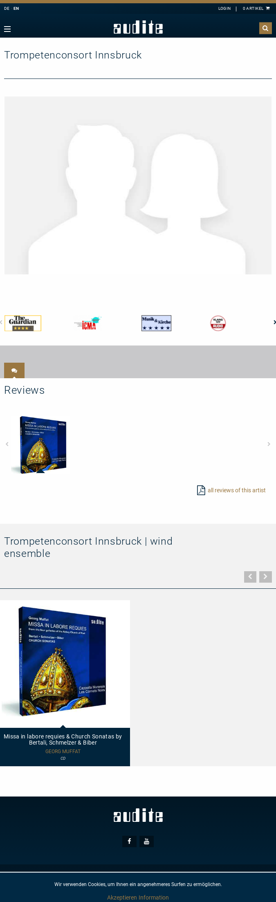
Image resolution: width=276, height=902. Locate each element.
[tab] (14, 370)
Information (154, 897)
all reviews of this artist (237, 490)
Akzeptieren (122, 897)
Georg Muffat (63, 751)
